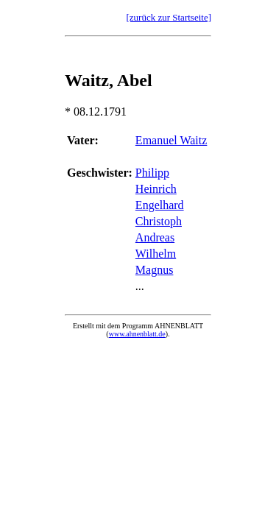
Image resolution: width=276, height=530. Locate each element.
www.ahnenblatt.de (137, 334)
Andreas (154, 237)
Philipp (152, 172)
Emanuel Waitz (171, 140)
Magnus (154, 270)
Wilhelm (155, 253)
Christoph (158, 221)
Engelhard (159, 205)
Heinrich (156, 189)
